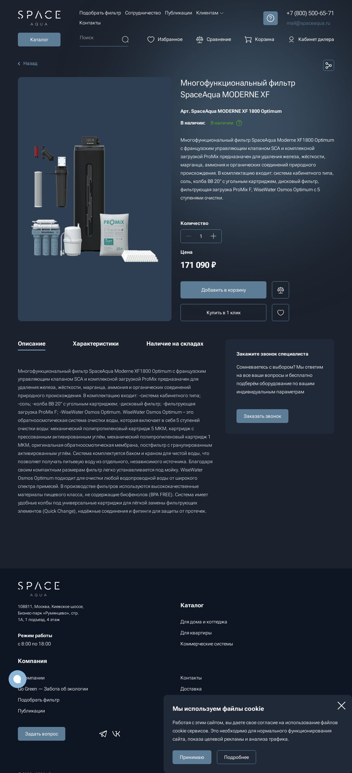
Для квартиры (196, 632)
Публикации (178, 12)
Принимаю (192, 757)
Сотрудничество (143, 12)
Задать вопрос (41, 734)
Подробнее (236, 757)
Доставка (191, 689)
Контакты (90, 22)
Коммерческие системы (206, 643)
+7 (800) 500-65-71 (310, 13)
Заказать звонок (262, 416)
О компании (31, 678)
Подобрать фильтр (100, 12)
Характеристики (96, 343)
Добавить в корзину (223, 290)
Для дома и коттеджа (203, 621)
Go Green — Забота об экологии (53, 689)
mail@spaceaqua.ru (308, 23)
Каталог (39, 39)
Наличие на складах (175, 343)
